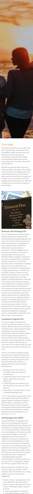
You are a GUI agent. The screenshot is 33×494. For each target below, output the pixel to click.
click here (13, 414)
